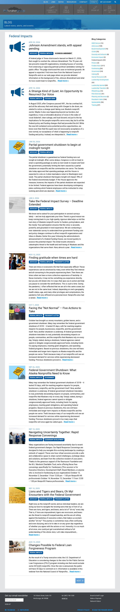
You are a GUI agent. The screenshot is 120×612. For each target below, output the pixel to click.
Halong (94, 74)
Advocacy (34, 53)
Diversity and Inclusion (99, 54)
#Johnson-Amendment (63, 53)
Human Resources (98, 77)
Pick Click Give (96, 94)
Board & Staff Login (97, 595)
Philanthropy (96, 91)
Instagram (23, 610)
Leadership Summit (98, 85)
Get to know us (109, 11)
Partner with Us (80, 11)
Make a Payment (95, 598)
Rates (61, 2)
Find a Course (66, 11)
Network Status (95, 601)
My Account (105, 2)
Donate (94, 2)
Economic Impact (97, 57)
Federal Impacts (46, 53)
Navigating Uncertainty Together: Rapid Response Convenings (54, 434)
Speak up (95, 10)
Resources (71, 2)
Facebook (10, 610)
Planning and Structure (99, 96)
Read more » (63, 81)
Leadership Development (54, 440)
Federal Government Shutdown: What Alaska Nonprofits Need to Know (52, 371)
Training (94, 105)
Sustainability (96, 102)
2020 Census (96, 43)
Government (49, 377)
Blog (46, 2)
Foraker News (50, 98)
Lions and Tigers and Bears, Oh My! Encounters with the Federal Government (55, 493)
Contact (83, 2)
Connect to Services (52, 11)
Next (80, 581)
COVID (94, 51)
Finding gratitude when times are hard (53, 257)
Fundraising (96, 68)
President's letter (62, 262)
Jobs (53, 2)
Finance (94, 63)
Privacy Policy (83, 610)
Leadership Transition (99, 88)
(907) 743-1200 (69, 595)
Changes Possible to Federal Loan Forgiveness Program (50, 546)
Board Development (98, 49)
